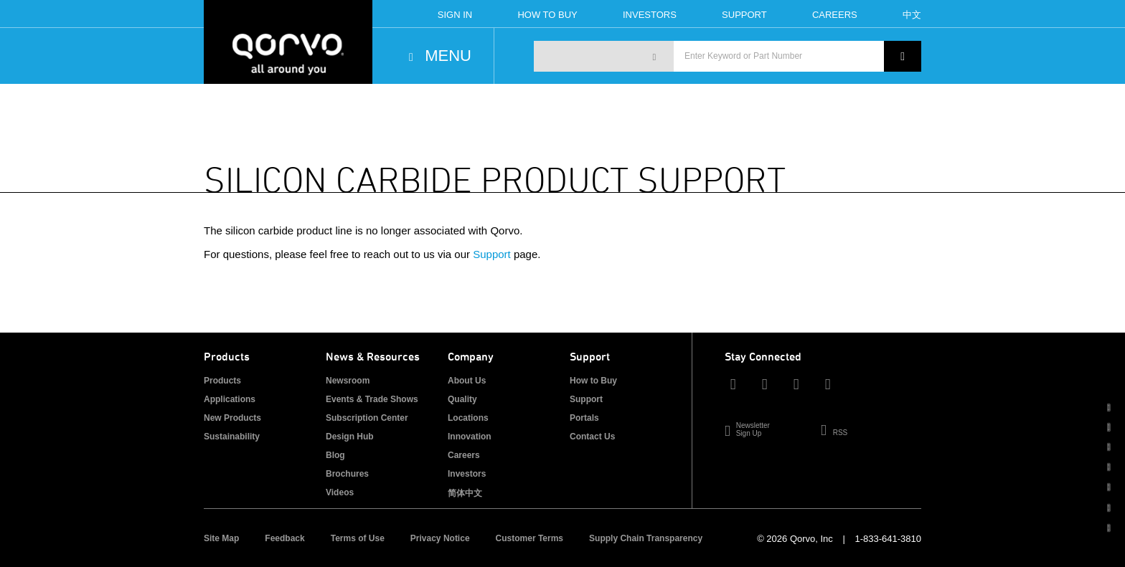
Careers (834, 14)
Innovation (469, 437)
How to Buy (593, 381)
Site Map (221, 538)
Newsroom (347, 381)
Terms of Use (358, 538)
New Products (232, 418)
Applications (229, 399)
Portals (584, 418)
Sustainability (232, 437)
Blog (335, 455)
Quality (462, 399)
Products (222, 381)
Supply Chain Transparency (645, 538)
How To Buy (547, 14)
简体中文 (465, 493)
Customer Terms (529, 538)
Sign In (455, 14)
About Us (467, 381)
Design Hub (350, 437)
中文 (912, 14)
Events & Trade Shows (372, 399)
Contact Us (592, 437)
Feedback (284, 538)
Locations (468, 418)
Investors (650, 14)
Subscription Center (367, 418)
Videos (340, 492)
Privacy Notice (440, 538)
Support (744, 14)
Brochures (347, 474)
